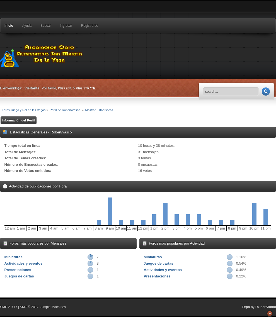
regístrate (85, 88)
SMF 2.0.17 (8, 307)
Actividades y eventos (23, 263)
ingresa (65, 88)
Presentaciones (17, 270)
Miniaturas (13, 257)
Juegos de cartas (19, 276)
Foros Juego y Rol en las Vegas (42, 54)
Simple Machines (53, 307)
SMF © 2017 (29, 307)
